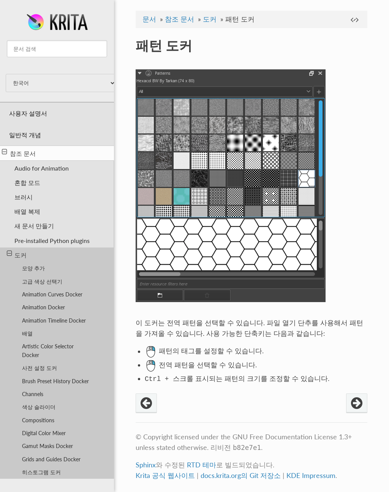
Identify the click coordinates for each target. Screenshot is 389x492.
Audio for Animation (41, 168)
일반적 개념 (25, 134)
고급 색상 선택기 (42, 281)
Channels (32, 394)
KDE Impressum (310, 475)
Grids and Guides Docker (51, 459)
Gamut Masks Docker (47, 446)
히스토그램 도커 (41, 472)
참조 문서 (19, 153)
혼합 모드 (27, 182)
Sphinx (146, 465)
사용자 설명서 (28, 113)
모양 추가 (33, 268)
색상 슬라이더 (38, 407)
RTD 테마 (201, 465)
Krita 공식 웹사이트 (165, 475)
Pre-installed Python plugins (52, 240)
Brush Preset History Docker (55, 381)
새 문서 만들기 (34, 225)
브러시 (23, 197)
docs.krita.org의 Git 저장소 (241, 475)
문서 (149, 19)
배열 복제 (27, 211)
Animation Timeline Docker (54, 320)
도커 (17, 254)
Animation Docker (43, 307)
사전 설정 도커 (39, 368)
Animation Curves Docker (52, 294)
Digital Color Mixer (44, 433)
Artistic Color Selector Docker (48, 350)
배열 (27, 333)
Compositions (38, 420)
